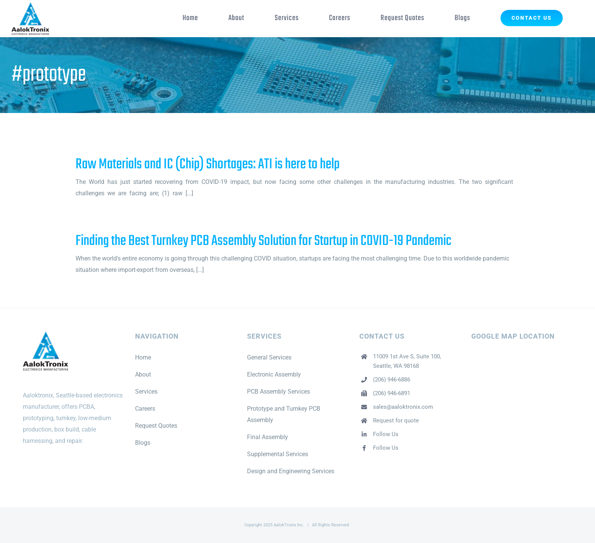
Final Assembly (267, 437)
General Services (269, 357)
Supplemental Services (277, 454)
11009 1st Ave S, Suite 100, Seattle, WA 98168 (407, 361)
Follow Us (385, 434)
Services (146, 391)
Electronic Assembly (274, 374)
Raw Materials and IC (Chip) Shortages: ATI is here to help (208, 164)
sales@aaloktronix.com (403, 406)
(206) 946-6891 (391, 393)
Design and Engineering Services (290, 471)
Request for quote (396, 420)
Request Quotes (156, 425)
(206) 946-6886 (391, 379)
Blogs (142, 442)
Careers (145, 408)
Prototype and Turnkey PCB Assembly (283, 414)
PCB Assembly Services (278, 391)
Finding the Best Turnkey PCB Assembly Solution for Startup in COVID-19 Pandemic (264, 241)
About (143, 374)
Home (143, 357)
